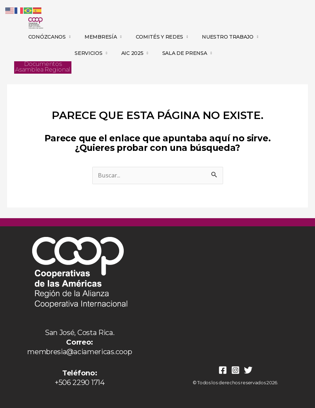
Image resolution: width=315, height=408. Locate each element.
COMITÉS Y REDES (162, 37)
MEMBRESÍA (103, 37)
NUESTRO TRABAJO (230, 37)
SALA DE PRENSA (187, 53)
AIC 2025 (134, 53)
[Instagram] (235, 370)
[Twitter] (248, 370)
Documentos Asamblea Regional (42, 67)
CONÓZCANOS (49, 37)
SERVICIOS (91, 53)
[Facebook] (222, 370)
